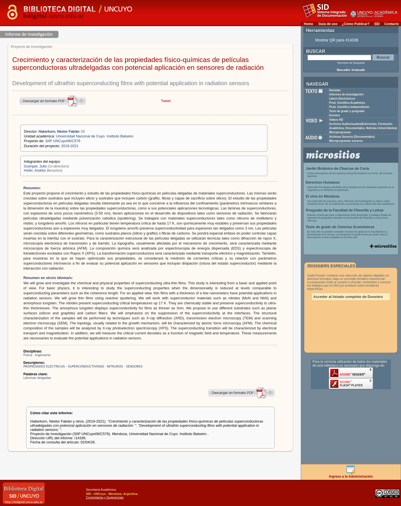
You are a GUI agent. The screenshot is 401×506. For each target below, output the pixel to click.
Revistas (335, 90)
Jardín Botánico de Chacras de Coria (337, 168)
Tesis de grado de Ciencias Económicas (340, 227)
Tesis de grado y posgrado (347, 111)
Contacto (391, 24)
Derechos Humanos (323, 182)
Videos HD (336, 119)
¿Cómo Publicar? (356, 24)
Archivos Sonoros (352, 136)
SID (377, 24)
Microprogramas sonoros (346, 140)
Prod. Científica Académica (347, 102)
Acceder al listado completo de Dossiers (348, 297)
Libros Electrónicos (342, 98)
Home (308, 24)
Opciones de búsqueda (351, 62)
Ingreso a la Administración (351, 475)
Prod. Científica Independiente (349, 106)
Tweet (166, 101)
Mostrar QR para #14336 (336, 40)
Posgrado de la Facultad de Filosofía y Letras (345, 210)
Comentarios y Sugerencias (104, 497)
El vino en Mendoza (322, 196)
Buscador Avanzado (351, 70)
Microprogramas (340, 132)
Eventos (334, 115)
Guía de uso (328, 24)
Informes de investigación (346, 94)
